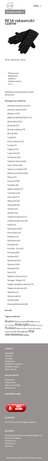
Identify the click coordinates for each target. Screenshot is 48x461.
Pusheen (11, 256)
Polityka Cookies (12, 366)
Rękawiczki (12, 260)
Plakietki (11, 236)
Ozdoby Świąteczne (15, 221)
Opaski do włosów (15, 217)
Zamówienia (10, 388)
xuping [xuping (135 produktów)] (26, 335)
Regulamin (9, 353)
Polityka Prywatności (14, 364)
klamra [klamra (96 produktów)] (12, 325)
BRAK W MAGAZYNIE (17, 117)
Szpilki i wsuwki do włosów (18, 284)
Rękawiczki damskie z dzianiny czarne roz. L (14, 78)
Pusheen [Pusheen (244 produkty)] (10, 328)
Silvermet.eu (11, 458)
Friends (10, 145)
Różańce (11, 264)
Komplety (11, 185)
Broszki (10, 133)
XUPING (11, 300)
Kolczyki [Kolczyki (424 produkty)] (22, 324)
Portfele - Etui (13, 248)
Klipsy (10, 177)
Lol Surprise (12, 193)
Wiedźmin (11, 292)
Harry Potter (13, 165)
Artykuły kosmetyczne (16, 105)
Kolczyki (11, 181)
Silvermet (9, 446)
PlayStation (12, 240)
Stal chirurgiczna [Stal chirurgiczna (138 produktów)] (20, 331)
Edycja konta (10, 382)
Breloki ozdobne (14, 129)
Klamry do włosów (15, 173)
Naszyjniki (11, 205)
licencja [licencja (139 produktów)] (32, 325)
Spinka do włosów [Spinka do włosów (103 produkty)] (28, 328)
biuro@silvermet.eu (27, 422)
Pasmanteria (12, 228)
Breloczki (11, 125)
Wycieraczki (12, 296)
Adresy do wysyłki (12, 385)
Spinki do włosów (14, 276)
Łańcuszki (11, 197)
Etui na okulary (13, 141)
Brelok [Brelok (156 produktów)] (30, 321)
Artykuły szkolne (14, 109)
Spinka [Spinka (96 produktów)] (18, 328)
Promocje (11, 252)
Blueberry (11, 113)
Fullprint (11, 149)
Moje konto (10, 380)
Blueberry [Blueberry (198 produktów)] (11, 321)
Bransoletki (12, 121)
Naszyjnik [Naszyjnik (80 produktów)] (39, 325)
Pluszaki (10, 244)
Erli (40, 435)
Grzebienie (12, 157)
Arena (7, 438)
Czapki (10, 137)
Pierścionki (12, 232)
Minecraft (11, 201)
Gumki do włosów (14, 161)
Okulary (10, 213)
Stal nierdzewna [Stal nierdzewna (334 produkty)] (19, 332)
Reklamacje (9, 361)
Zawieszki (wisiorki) (15, 304)
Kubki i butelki (13, 189)
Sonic (9, 272)
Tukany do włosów (15, 288)
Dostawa (9, 358)
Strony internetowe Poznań (30, 458)
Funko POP (12, 153)
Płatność (9, 356)
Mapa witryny (11, 369)
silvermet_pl (10, 443)
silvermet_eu (10, 440)
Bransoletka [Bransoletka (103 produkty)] (21, 322)
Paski (9, 225)
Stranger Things (14, 280)
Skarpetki (11, 268)
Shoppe (35, 435)
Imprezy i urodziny (15, 169)
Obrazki (10, 209)
